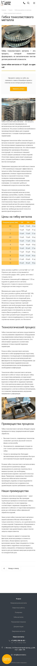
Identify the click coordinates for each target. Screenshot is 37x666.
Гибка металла (18, 617)
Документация (18, 626)
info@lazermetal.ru (20, 655)
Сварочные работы (18, 608)
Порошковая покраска (18, 622)
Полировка (18, 612)
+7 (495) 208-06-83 (18, 640)
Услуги (18, 599)
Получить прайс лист (7, 659)
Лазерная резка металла (18, 603)
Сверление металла (18, 631)
